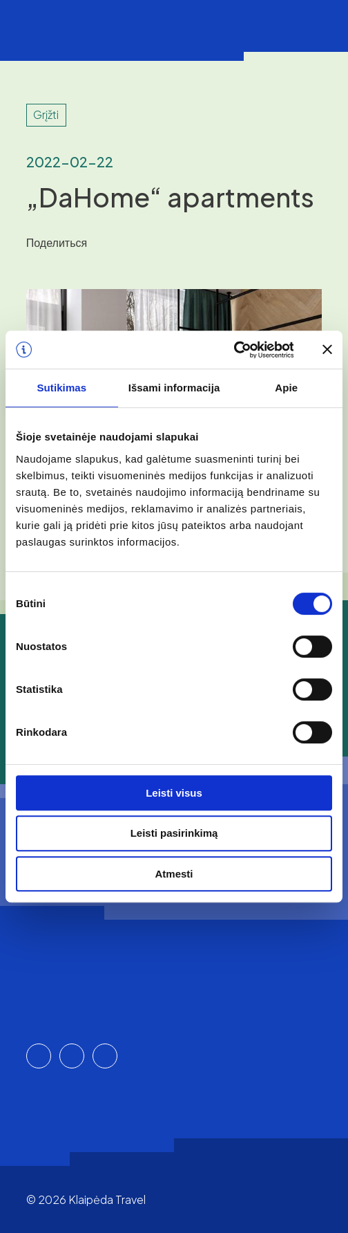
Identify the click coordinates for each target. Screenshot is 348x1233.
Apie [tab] (286, 387)
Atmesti (174, 874)
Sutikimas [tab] (61, 387)
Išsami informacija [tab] (174, 387)
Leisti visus (174, 793)
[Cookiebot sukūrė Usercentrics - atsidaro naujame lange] (233, 350)
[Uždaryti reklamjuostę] (327, 349)
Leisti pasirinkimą (174, 833)
